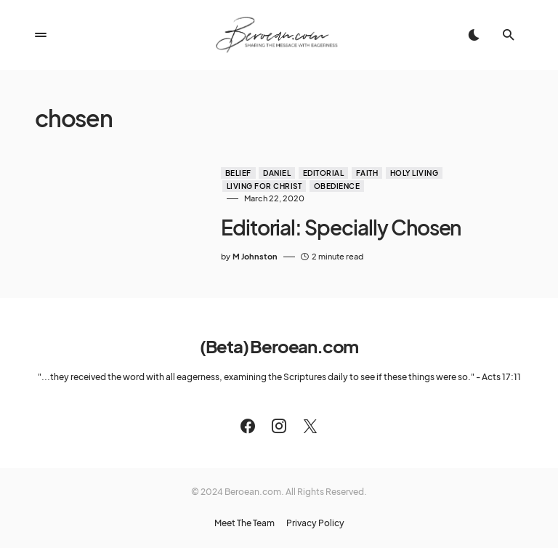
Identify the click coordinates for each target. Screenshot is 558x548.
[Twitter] (310, 426)
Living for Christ (264, 186)
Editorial (323, 173)
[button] (40, 35)
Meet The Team (244, 523)
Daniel (277, 173)
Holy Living (414, 173)
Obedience (337, 186)
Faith (367, 173)
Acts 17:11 (501, 376)
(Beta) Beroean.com (279, 346)
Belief (238, 173)
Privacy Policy (315, 523)
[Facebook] (247, 426)
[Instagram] (279, 426)
